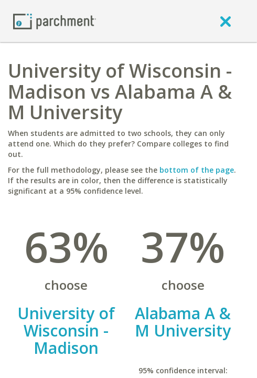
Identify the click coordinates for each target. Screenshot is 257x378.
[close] (225, 21)
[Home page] (54, 21)
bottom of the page (196, 170)
